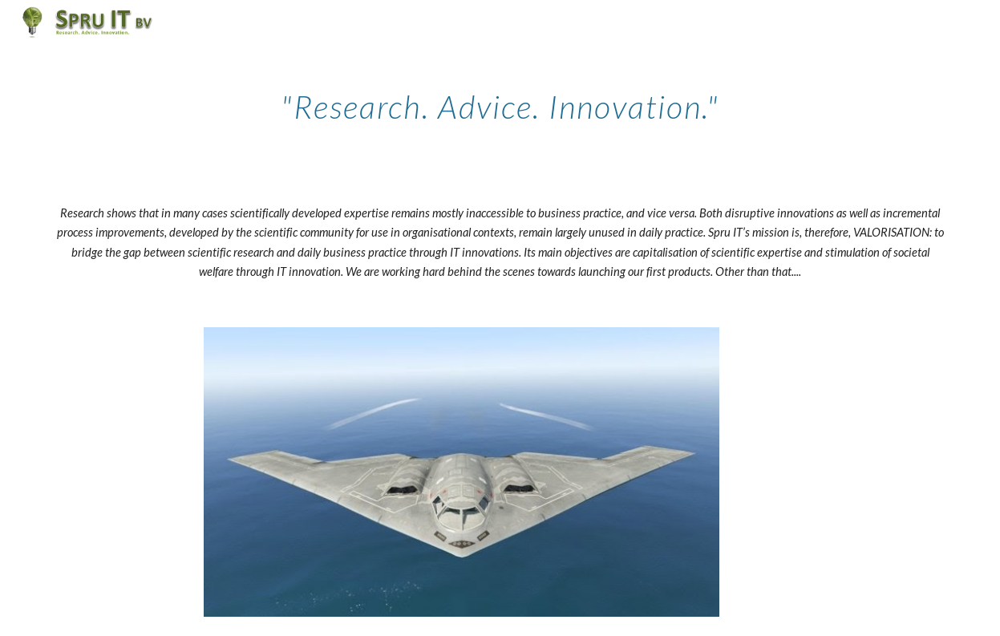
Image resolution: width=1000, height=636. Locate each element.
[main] (499, 100)
